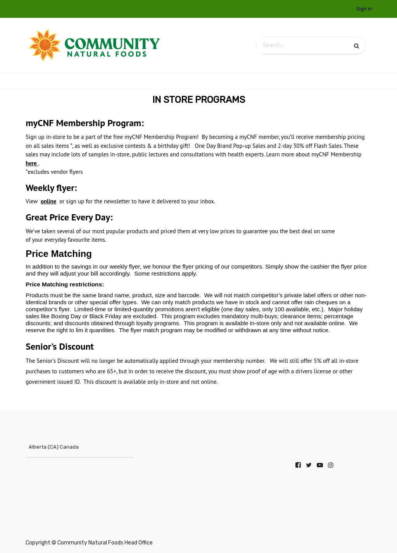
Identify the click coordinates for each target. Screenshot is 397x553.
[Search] (356, 45)
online (48, 201)
